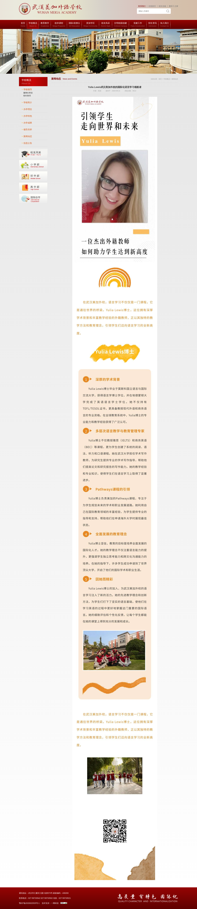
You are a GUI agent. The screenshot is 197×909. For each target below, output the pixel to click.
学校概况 (167, 79)
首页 (160, 79)
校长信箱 (162, 6)
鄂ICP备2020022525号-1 (29, 903)
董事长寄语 (28, 93)
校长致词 (27, 96)
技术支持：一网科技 (50, 903)
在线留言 (152, 6)
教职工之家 (173, 6)
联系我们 (142, 6)
